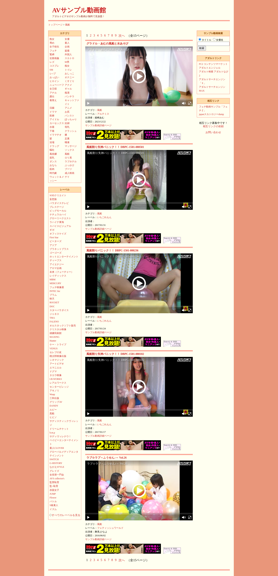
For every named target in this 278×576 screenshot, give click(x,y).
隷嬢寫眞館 (56, 333)
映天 (52, 298)
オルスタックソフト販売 (63, 325)
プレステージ (57, 207)
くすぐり (69, 81)
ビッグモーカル (58, 210)
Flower (53, 497)
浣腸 (52, 107)
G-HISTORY (56, 463)
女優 (67, 39)
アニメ (68, 107)
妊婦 (67, 123)
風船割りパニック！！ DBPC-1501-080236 (112, 250)
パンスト (69, 115)
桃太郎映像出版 (58, 356)
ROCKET (54, 302)
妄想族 (53, 199)
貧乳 (52, 157)
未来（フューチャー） (61, 272)
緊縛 (52, 54)
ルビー (53, 409)
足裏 (67, 138)
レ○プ (53, 73)
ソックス (69, 150)
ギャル (68, 88)
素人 (67, 42)
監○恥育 (54, 486)
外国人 (68, 54)
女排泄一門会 (57, 474)
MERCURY (55, 283)
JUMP (53, 493)
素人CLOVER (57, 448)
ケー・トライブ (58, 344)
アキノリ (54, 390)
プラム (53, 294)
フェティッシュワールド (110, 528)
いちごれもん (104, 217)
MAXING (54, 337)
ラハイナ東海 (57, 222)
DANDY (54, 405)
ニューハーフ (57, 85)
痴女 (67, 65)
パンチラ (69, 96)
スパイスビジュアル (60, 226)
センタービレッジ (59, 386)
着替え (53, 100)
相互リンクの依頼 (213, 126)
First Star (54, 237)
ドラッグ (54, 146)
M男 (67, 62)
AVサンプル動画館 (79, 10)
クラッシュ (71, 131)
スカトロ (69, 58)
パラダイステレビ (59, 203)
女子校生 (54, 46)
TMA (52, 317)
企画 (67, 46)
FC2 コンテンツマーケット (213, 64)
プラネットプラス (59, 249)
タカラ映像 (56, 375)
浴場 (52, 142)
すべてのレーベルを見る (66, 515)
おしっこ (69, 73)
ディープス (56, 260)
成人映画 (69, 173)
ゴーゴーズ (56, 252)
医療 (52, 115)
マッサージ (71, 146)
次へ (121, 35)
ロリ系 (68, 157)
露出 (52, 96)
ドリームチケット (59, 428)
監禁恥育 (54, 482)
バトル (53, 501)
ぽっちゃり (71, 119)
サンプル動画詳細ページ (98, 125)
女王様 (53, 88)
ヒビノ (53, 417)
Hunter (53, 340)
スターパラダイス (59, 310)
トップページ (55, 24)
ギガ (52, 229)
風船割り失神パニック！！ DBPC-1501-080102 (115, 353)
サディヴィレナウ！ (60, 436)
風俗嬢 (53, 154)
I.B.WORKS (56, 379)
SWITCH (54, 459)
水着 (52, 127)
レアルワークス (58, 382)
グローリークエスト (60, 218)
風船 (67, 24)
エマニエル (56, 367)
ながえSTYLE (57, 467)
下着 (52, 131)
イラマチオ (56, 134)
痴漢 (67, 92)
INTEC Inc (55, 291)
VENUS (54, 348)
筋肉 (52, 169)
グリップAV (56, 402)
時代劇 (53, 173)
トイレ (68, 69)
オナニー (69, 77)
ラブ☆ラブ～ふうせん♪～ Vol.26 (106, 457)
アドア (53, 245)
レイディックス (58, 275)
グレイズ (54, 471)
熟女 (52, 39)
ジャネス (54, 314)
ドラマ (53, 111)
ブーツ (68, 169)
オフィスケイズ (58, 233)
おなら (53, 165)
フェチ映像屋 (57, 287)
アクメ (68, 85)
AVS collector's (57, 478)
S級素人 (54, 505)
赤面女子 (54, 490)
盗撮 (67, 50)
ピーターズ (56, 241)
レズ (52, 62)
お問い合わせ (213, 132)
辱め (52, 42)
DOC (52, 306)
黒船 (52, 413)
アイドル (54, 119)
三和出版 (54, 398)
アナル (53, 92)
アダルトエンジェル (209, 67)
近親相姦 (54, 58)
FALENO (54, 321)
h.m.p (52, 432)
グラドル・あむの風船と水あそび (107, 43)
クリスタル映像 (58, 329)
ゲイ (67, 176)
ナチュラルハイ (58, 214)
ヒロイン (54, 81)
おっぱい (54, 77)
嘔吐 (52, 150)
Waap (52, 394)
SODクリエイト (58, 195)
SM (51, 69)
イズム (53, 509)
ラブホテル (71, 161)
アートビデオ (57, 363)
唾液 (67, 142)
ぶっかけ (69, 165)
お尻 (67, 111)
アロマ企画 (56, 268)
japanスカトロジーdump (211, 114)
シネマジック (57, 359)
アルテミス (103, 113)
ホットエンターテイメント (64, 256)
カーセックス (57, 123)
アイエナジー (57, 264)
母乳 (67, 127)
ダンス (53, 161)
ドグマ (53, 371)
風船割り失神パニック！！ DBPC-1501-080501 (115, 147)
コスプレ (54, 65)
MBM (52, 279)
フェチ (53, 50)
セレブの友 (56, 352)
